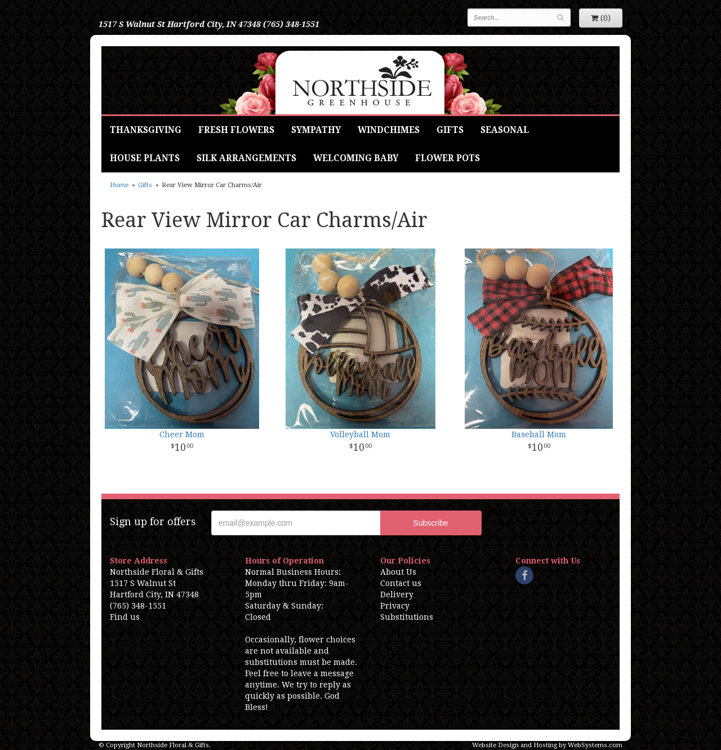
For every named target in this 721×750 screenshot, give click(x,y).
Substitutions (406, 617)
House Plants (145, 158)
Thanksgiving (145, 130)
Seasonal (504, 130)
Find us (125, 617)
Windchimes (389, 130)
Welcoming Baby (355, 158)
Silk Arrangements (246, 158)
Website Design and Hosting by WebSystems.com (547, 745)
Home (119, 185)
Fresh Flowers (236, 130)
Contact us (400, 583)
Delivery (396, 594)
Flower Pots (447, 158)
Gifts (450, 130)
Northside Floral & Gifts (361, 80)
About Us (398, 571)
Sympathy (316, 130)
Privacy (395, 605)
